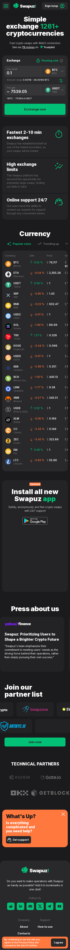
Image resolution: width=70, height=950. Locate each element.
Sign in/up (55, 6)
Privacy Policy (26, 942)
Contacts (24, 933)
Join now (35, 742)
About (24, 926)
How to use (45, 926)
